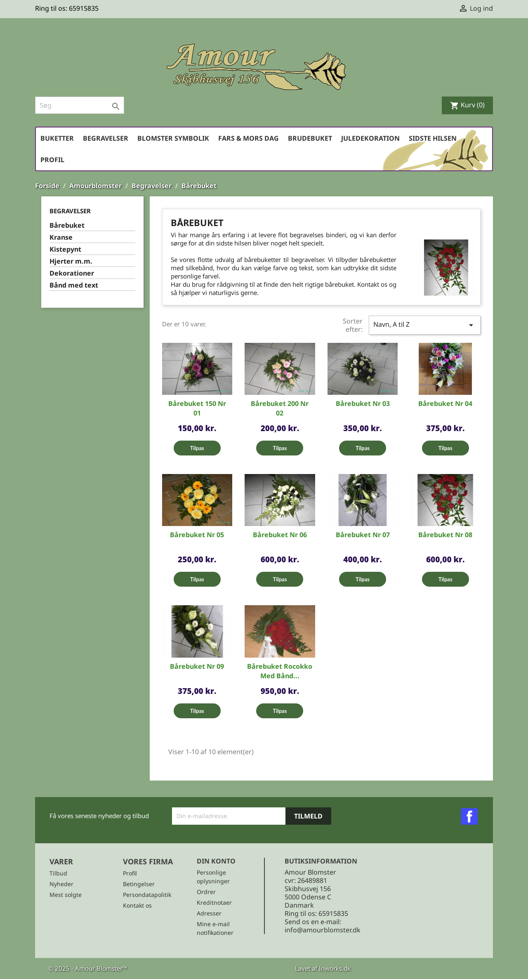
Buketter (57, 138)
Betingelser (139, 884)
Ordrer (206, 892)
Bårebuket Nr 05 (197, 534)
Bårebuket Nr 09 (197, 666)
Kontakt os (137, 905)
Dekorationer (72, 273)
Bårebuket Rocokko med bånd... (279, 671)
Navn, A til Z (424, 325)
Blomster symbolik (173, 138)
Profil (52, 159)
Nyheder (61, 884)
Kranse (61, 237)
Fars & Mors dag (248, 138)
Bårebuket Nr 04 (445, 403)
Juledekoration (370, 138)
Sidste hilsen (433, 138)
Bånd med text (74, 285)
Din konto (216, 861)
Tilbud (58, 873)
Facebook (469, 816)
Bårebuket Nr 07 (363, 534)
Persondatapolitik (147, 895)
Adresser (209, 913)
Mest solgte (66, 895)
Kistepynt (65, 249)
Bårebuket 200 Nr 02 (280, 408)
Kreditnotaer (214, 902)
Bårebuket (67, 225)
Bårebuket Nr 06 (280, 534)
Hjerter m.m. (71, 261)
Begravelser (105, 138)
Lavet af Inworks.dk (323, 968)
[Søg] (79, 105)
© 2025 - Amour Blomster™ (87, 968)
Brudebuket (310, 138)
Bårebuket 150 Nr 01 (197, 408)
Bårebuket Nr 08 (445, 534)
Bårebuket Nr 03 (363, 403)
